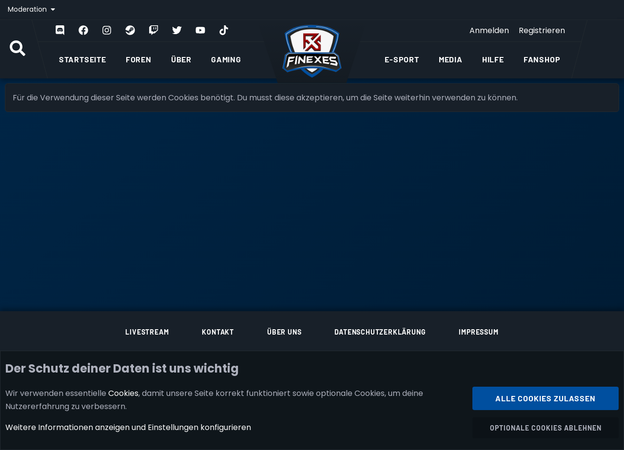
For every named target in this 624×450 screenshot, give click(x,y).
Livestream (147, 332)
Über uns (284, 332)
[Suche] (17, 49)
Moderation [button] (28, 9)
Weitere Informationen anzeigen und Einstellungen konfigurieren (128, 427)
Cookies (123, 392)
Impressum (478, 332)
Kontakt (218, 332)
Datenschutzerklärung (380, 332)
